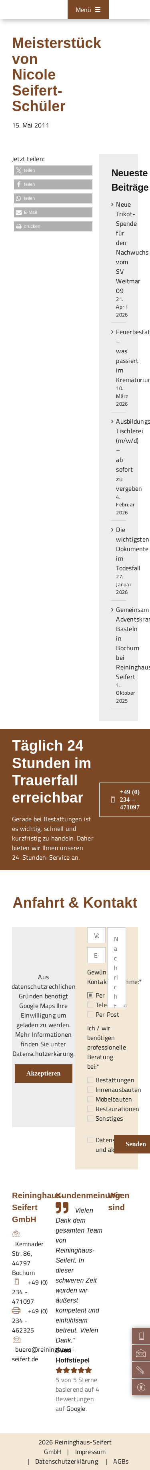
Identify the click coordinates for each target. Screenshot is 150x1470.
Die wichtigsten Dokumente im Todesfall (132, 549)
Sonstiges (109, 1118)
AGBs (120, 1461)
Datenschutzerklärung (66, 1461)
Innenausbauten (118, 1089)
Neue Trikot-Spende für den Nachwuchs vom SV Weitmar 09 (132, 247)
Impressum (90, 1451)
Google (75, 1408)
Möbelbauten (114, 1099)
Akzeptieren (43, 1073)
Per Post (107, 1014)
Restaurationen (117, 1108)
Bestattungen (115, 1080)
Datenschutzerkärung (43, 1053)
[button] (53, 170)
